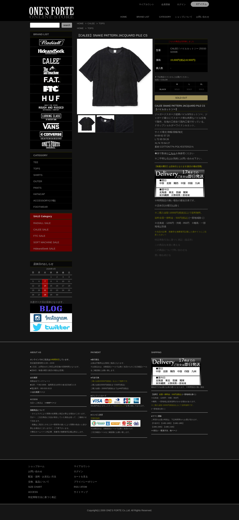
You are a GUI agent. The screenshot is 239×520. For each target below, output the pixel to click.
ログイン (181, 4)
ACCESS (33, 492)
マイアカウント (146, 4)
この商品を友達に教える (167, 245)
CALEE (91, 23)
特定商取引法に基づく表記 (42, 497)
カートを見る (81, 476)
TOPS (102, 23)
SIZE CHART (35, 487)
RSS (76, 487)
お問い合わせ (202, 17)
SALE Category (42, 216)
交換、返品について (38, 481)
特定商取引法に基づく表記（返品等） (174, 239)
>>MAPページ (50, 403)
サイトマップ (81, 492)
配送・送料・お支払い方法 (42, 476)
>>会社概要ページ (37, 392)
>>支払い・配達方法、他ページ (164, 430)
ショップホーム (36, 466)
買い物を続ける (163, 255)
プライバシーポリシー (85, 481)
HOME (123, 17)
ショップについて (183, 17)
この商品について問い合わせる (171, 250)
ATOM (83, 487)
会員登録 (165, 4)
